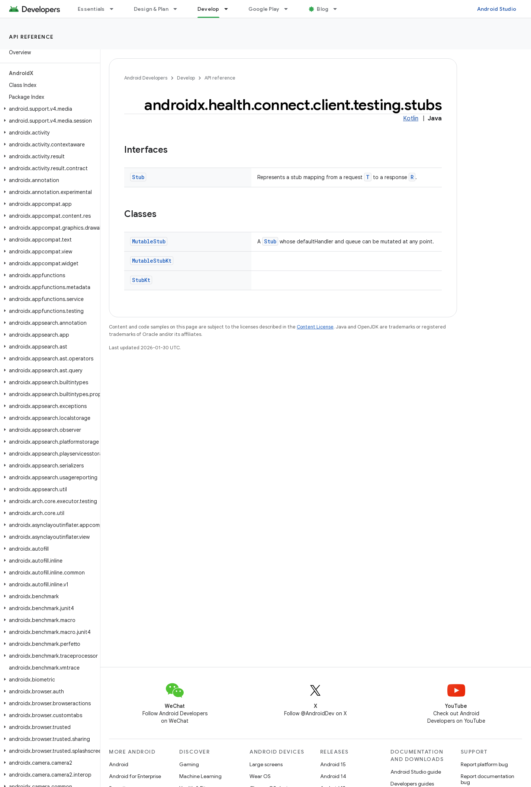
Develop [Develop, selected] (208, 9)
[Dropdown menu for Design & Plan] (178, 9)
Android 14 (333, 776)
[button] (48, 109)
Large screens (266, 764)
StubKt (141, 280)
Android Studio (496, 9)
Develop (186, 78)
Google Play (264, 9)
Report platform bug (484, 764)
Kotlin (410, 118)
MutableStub (148, 241)
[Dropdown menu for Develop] (229, 9)
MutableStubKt (151, 260)
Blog (322, 9)
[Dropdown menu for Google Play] (289, 9)
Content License (315, 327)
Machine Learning (200, 776)
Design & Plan (151, 9)
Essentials (91, 9)
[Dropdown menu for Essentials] (115, 9)
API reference (31, 36)
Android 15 (333, 764)
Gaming (189, 764)
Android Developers (145, 78)
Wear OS (260, 776)
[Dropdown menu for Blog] (338, 9)
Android (118, 764)
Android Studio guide (415, 771)
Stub (138, 177)
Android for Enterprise (135, 776)
